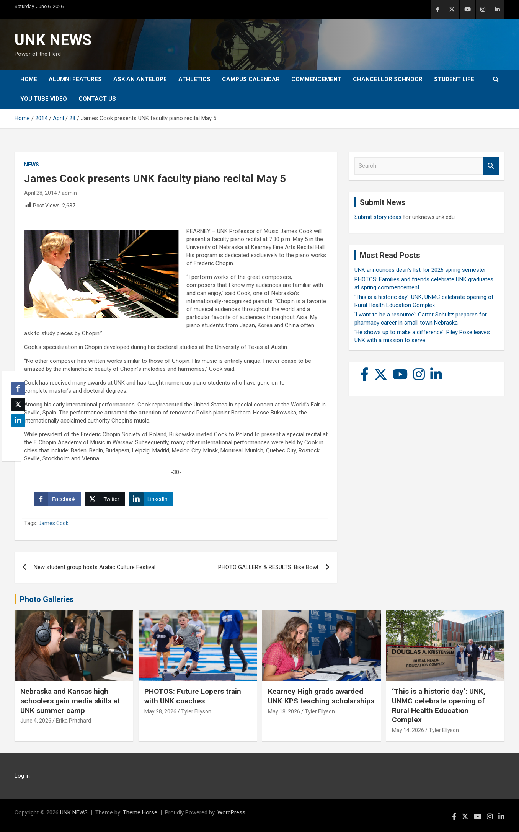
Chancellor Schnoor (388, 79)
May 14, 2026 (408, 730)
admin (69, 193)
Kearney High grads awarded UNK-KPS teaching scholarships (321, 696)
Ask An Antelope (140, 79)
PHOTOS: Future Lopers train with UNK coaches (192, 696)
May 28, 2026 (160, 711)
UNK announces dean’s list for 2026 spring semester (420, 269)
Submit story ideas (377, 217)
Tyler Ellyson (196, 711)
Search (491, 166)
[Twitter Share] (105, 499)
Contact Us (97, 98)
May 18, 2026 (284, 711)
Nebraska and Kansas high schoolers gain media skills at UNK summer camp (70, 701)
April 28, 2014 (40, 193)
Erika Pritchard (73, 721)
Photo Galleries (47, 599)
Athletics (194, 79)
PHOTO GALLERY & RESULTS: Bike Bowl (268, 567)
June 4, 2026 (35, 721)
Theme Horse (140, 812)
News (31, 165)
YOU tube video (43, 98)
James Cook (53, 523)
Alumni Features (75, 79)
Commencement (316, 79)
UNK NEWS (53, 40)
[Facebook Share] (57, 499)
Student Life (454, 79)
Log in (22, 775)
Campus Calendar (251, 79)
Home (28, 79)
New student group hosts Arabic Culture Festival (94, 567)
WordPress (231, 812)
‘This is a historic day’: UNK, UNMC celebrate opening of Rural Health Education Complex (438, 705)
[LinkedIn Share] (151, 499)
